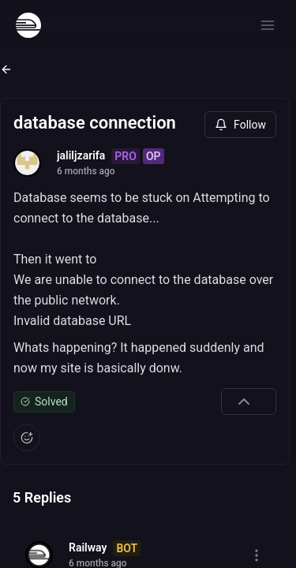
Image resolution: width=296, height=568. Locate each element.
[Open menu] (267, 25)
